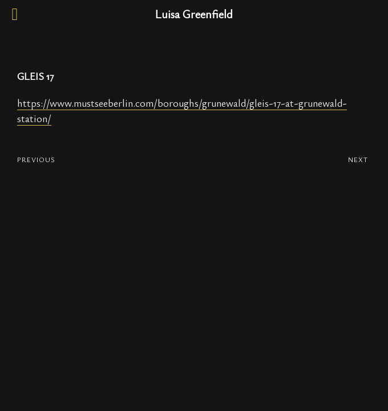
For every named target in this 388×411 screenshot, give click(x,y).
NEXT (358, 159)
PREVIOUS (36, 159)
